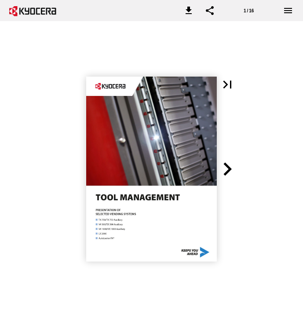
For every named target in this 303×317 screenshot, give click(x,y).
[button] (188, 10)
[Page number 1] (249, 10)
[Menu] (288, 10)
